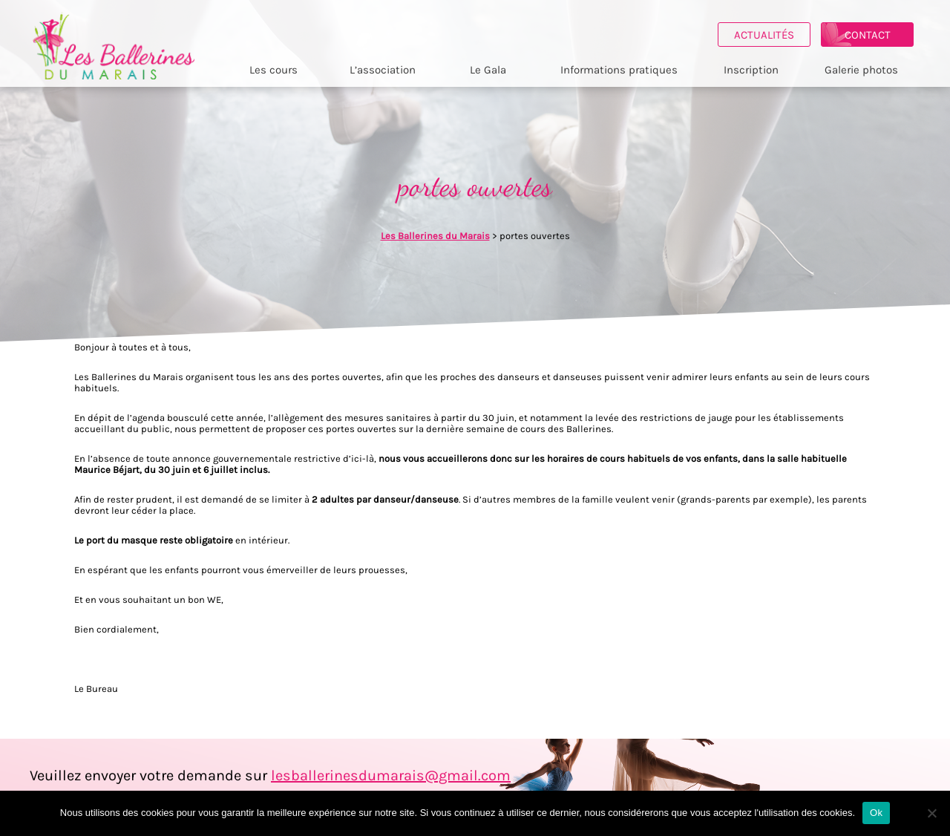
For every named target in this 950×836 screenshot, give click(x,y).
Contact (874, 35)
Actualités (770, 35)
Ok (876, 812)
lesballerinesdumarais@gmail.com (391, 775)
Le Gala (494, 69)
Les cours (279, 69)
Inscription (756, 69)
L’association (389, 69)
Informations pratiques (625, 69)
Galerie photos (866, 69)
